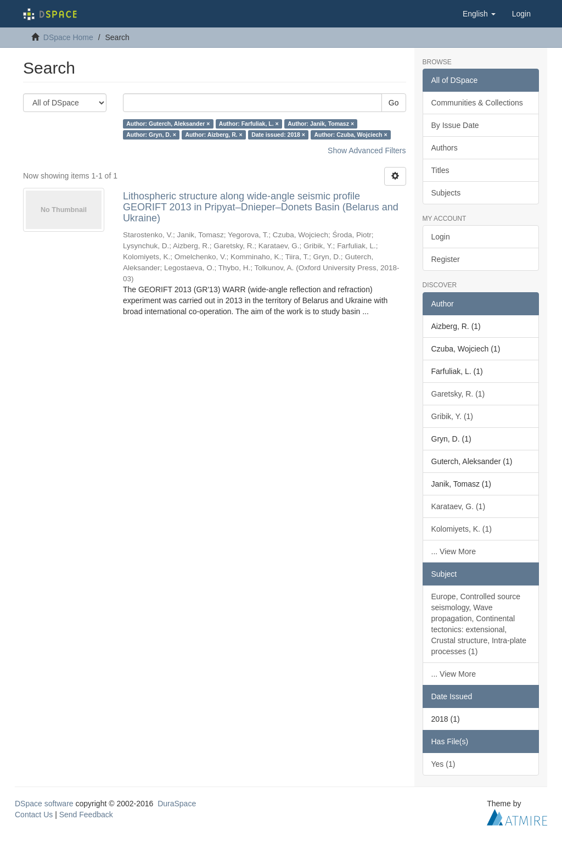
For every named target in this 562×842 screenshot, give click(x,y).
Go (394, 102)
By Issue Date (455, 125)
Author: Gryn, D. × (151, 134)
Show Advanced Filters (367, 150)
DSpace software (44, 803)
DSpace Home (68, 37)
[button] (479, 13)
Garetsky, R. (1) (458, 393)
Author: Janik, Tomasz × (321, 123)
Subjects (446, 192)
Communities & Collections (477, 102)
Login (440, 236)
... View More (453, 551)
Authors (444, 147)
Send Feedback (86, 814)
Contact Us (34, 814)
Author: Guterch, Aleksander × (168, 123)
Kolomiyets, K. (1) (461, 529)
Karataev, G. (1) (458, 506)
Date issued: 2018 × (278, 134)
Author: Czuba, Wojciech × (350, 134)
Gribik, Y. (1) (452, 416)
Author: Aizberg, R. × (213, 134)
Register (445, 259)
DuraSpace (177, 803)
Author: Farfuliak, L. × (249, 123)
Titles (440, 170)
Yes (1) (443, 764)
